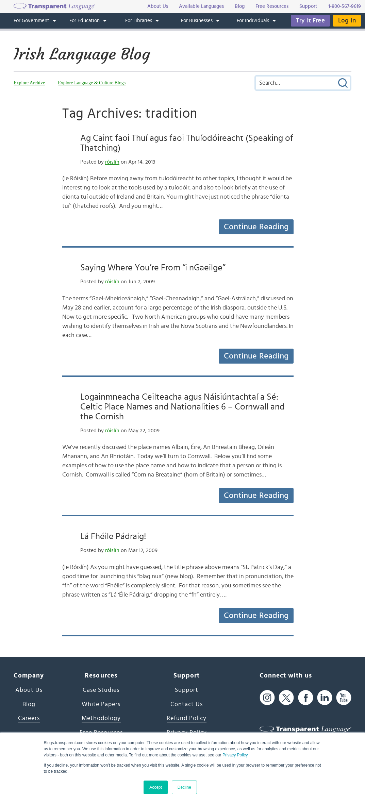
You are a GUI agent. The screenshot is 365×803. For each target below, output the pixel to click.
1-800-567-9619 (344, 6)
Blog (28, 704)
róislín (112, 162)
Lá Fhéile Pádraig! (113, 536)
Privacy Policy (235, 755)
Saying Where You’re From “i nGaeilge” (152, 267)
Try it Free (310, 20)
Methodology (101, 718)
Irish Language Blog (82, 54)
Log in (347, 20)
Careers (29, 718)
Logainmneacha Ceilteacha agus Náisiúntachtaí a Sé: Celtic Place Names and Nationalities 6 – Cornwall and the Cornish (182, 406)
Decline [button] (184, 787)
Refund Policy (186, 718)
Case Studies (101, 690)
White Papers (101, 704)
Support (186, 690)
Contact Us (186, 704)
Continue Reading (256, 227)
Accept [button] (155, 787)
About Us (29, 690)
